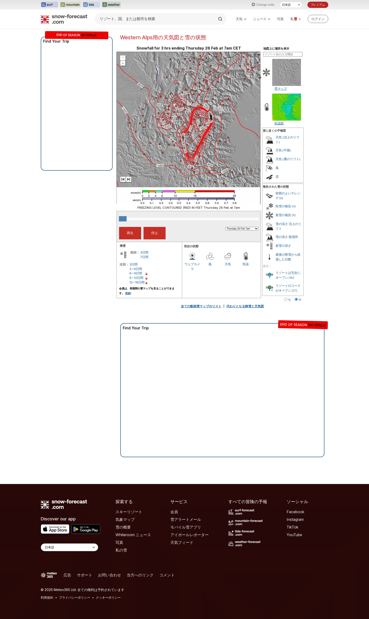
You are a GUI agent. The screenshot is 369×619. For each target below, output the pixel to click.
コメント (167, 575)
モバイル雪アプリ (185, 527)
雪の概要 (123, 527)
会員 (174, 511)
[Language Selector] (69, 547)
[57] (294, 290)
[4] (293, 206)
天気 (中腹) (283, 150)
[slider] (123, 218)
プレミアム (318, 4)
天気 (241, 19)
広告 (67, 575)
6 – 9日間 (135, 273)
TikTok (292, 527)
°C (289, 300)
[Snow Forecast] (64, 19)
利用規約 (47, 597)
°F (300, 300)
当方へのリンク (140, 575)
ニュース (261, 19)
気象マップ (125, 519)
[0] (281, 198)
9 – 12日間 (136, 278)
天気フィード (181, 542)
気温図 (279, 123)
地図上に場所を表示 (276, 48)
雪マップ (280, 88)
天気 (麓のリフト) (288, 159)
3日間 (144, 252)
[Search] (220, 19)
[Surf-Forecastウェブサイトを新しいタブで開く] (49, 5)
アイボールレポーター (189, 534)
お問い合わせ (109, 575)
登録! (128, 293)
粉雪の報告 (283, 206)
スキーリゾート (128, 511)
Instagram (295, 519)
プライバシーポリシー (74, 597)
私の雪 (121, 550)
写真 (280, 19)
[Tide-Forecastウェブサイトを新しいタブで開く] (91, 5)
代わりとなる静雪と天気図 (245, 306)
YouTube (294, 534)
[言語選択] (291, 4)
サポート (84, 575)
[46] (291, 277)
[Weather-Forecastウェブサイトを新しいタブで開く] (111, 5)
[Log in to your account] (318, 19)
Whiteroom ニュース (133, 534)
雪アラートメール (185, 519)
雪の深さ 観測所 (287, 237)
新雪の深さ (283, 246)
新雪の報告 (283, 215)
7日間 (144, 257)
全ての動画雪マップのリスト (201, 306)
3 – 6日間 (135, 269)
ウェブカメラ (192, 266)
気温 (245, 264)
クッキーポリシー (108, 597)
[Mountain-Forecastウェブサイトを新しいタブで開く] (70, 5)
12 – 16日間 (136, 282)
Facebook (295, 511)
